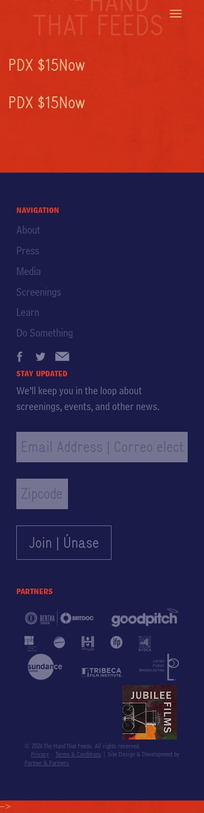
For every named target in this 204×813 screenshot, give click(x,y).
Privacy (40, 754)
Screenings (38, 291)
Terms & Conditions (78, 754)
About (28, 229)
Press (27, 250)
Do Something (44, 332)
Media (28, 271)
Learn (27, 312)
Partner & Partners (46, 763)
